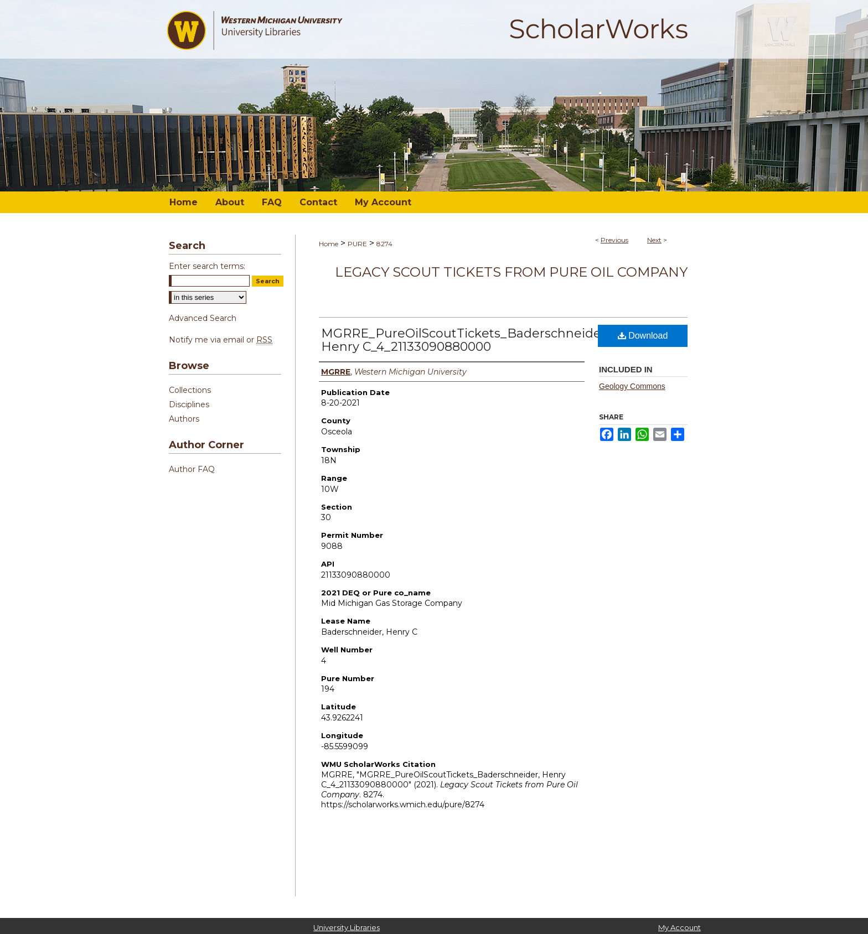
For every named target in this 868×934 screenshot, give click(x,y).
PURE (357, 244)
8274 (384, 244)
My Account (679, 927)
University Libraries (346, 927)
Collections (190, 390)
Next (654, 240)
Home (328, 244)
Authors (184, 419)
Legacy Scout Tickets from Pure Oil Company (511, 272)
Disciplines (189, 404)
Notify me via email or (220, 340)
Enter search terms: (207, 266)
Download (643, 335)
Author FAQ (192, 469)
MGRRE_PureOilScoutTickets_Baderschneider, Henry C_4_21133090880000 (465, 340)
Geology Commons (632, 386)
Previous (614, 240)
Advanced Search (202, 318)
